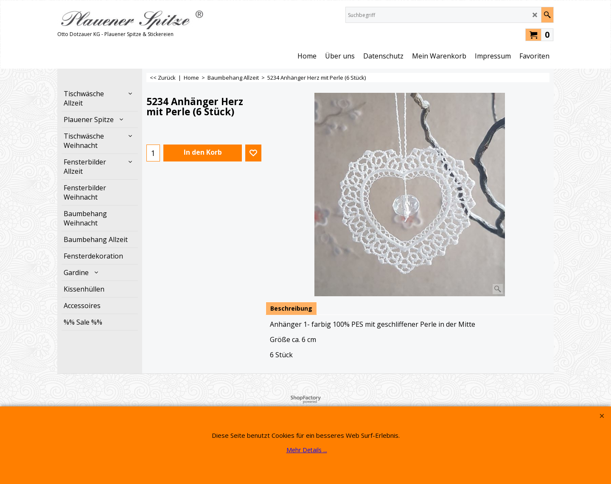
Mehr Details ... (306, 450)
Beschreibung (291, 308)
